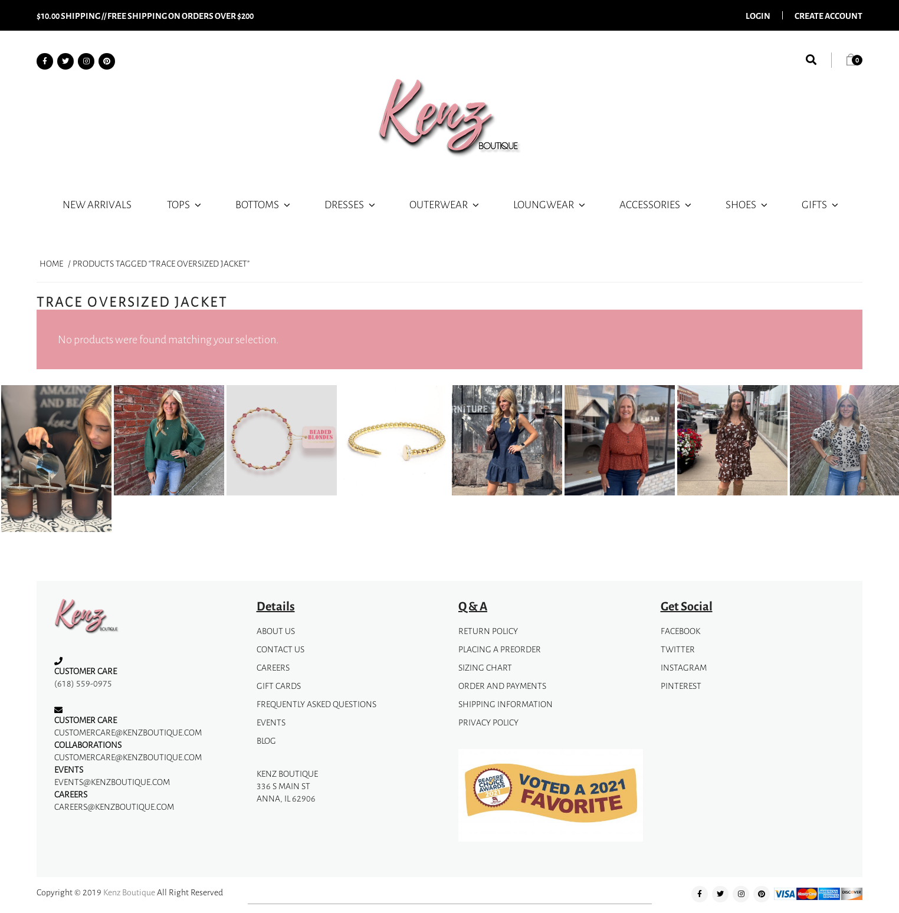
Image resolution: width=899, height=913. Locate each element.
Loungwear (550, 204)
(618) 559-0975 (83, 683)
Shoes (747, 204)
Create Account (828, 15)
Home (51, 263)
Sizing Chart (485, 667)
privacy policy (488, 722)
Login (758, 15)
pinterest (681, 685)
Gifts (821, 204)
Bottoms (263, 204)
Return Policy (488, 630)
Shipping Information (505, 704)
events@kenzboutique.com (112, 781)
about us (276, 630)
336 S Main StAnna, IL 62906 (286, 792)
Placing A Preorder (499, 649)
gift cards (279, 685)
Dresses (350, 204)
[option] (56, 461)
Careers (273, 667)
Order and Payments (502, 685)
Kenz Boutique (129, 892)
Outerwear (445, 204)
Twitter (678, 649)
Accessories (656, 204)
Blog (266, 740)
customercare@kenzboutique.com (128, 732)
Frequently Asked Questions (316, 704)
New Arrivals (97, 204)
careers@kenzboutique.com (114, 806)
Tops (185, 204)
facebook (680, 630)
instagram (684, 667)
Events (271, 722)
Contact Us (280, 649)
